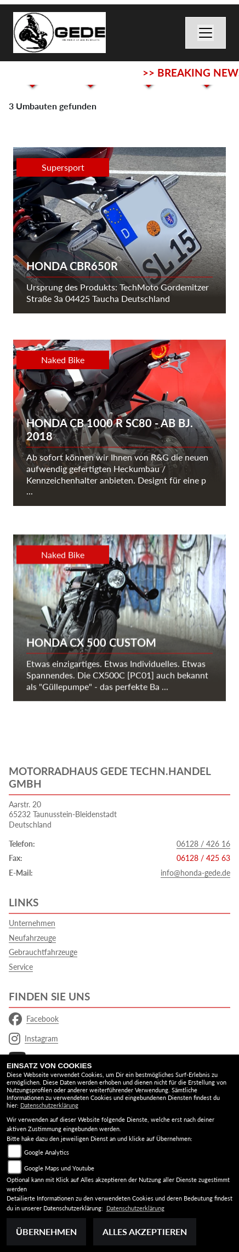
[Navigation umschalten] (205, 33)
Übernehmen (46, 1231)
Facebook (34, 1019)
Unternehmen (32, 923)
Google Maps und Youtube (59, 1168)
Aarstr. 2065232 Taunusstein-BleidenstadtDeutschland (63, 814)
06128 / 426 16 (203, 843)
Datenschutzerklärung (49, 1105)
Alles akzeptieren (145, 1231)
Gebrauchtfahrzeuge (43, 952)
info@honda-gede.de (195, 872)
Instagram (33, 1039)
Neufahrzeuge (32, 937)
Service (21, 966)
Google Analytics (46, 1152)
